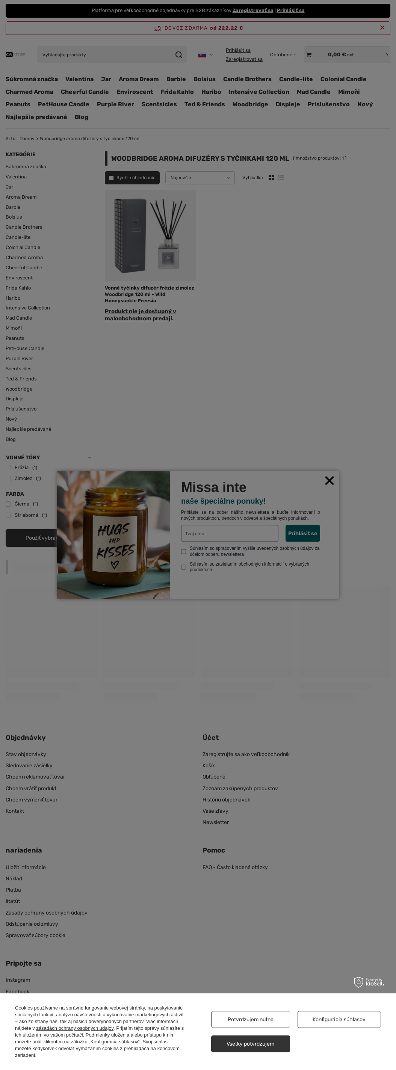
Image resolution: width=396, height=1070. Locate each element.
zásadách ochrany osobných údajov (74, 1028)
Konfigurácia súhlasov (339, 1019)
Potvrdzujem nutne (251, 1019)
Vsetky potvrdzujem (250, 1044)
